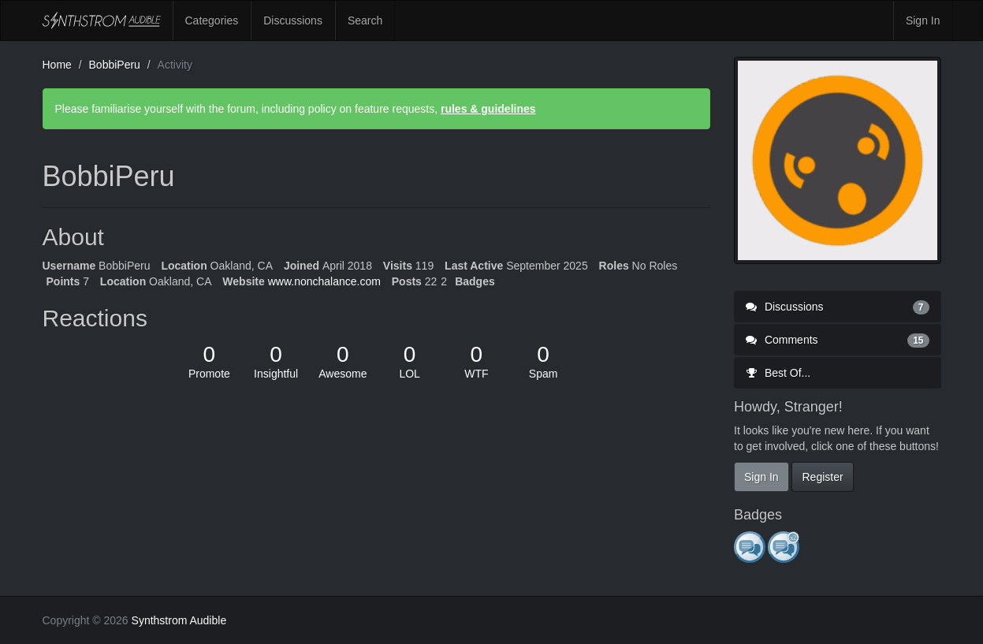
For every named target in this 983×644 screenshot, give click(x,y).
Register (822, 477)
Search (365, 20)
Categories (212, 20)
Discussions (292, 20)
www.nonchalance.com (324, 281)
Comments (837, 340)
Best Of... (778, 373)
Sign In (923, 20)
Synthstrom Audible (102, 20)
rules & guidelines (488, 108)
